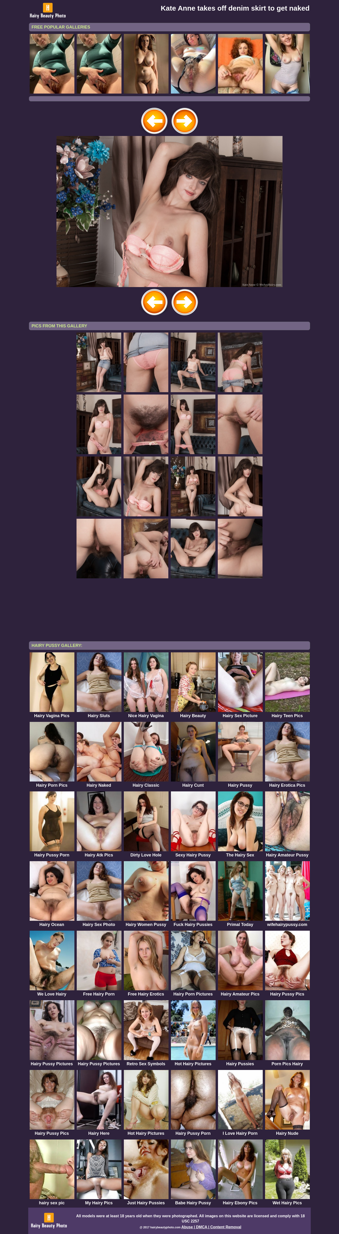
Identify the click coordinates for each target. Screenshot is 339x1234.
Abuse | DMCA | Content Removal (211, 1227)
